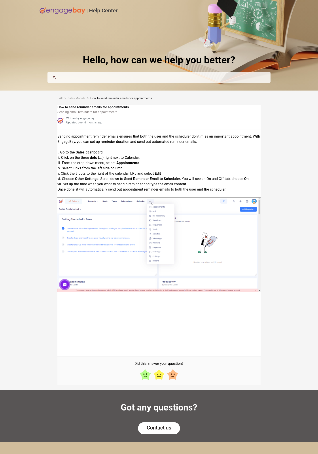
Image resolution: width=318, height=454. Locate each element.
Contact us (159, 428)
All (60, 98)
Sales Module (76, 98)
